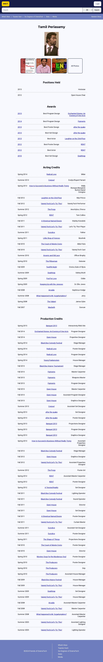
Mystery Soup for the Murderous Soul (51, 557)
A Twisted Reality (51, 487)
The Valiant (51, 302)
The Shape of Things (51, 539)
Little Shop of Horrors (51, 238)
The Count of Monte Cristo (51, 244)
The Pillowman (51, 261)
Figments (81, 121)
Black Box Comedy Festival (51, 343)
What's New (6, 17)
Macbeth (51, 307)
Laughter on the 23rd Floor (75, 139)
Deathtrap (81, 156)
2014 (20, 121)
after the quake (79, 127)
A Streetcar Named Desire (51, 221)
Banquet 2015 (51, 326)
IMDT (5, 4)
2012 (20, 144)
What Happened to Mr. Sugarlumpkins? (51, 296)
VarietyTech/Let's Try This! (51, 204)
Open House (51, 337)
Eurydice (51, 232)
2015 (20, 113)
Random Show (96, 17)
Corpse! (51, 180)
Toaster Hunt (17, 17)
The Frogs (52, 209)
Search (96, 10)
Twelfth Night (51, 267)
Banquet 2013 (51, 424)
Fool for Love (52, 278)
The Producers (51, 562)
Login (97, 4)
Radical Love (51, 174)
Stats (48, 17)
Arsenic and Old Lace (51, 255)
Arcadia (51, 290)
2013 (20, 127)
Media (54, 17)
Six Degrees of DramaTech (33, 17)
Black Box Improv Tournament (51, 366)
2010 (20, 156)
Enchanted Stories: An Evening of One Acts (76, 114)
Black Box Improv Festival (52, 580)
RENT (83, 144)
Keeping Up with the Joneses (51, 284)
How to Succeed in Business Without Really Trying (49, 186)
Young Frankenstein (51, 360)
